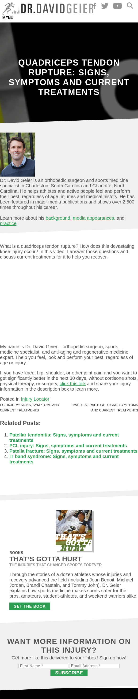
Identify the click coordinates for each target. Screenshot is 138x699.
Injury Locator (35, 399)
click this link (73, 383)
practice (8, 223)
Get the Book (30, 606)
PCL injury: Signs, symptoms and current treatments (68, 445)
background (58, 218)
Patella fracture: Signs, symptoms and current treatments (73, 451)
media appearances (93, 218)
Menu (7, 18)
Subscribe (69, 672)
